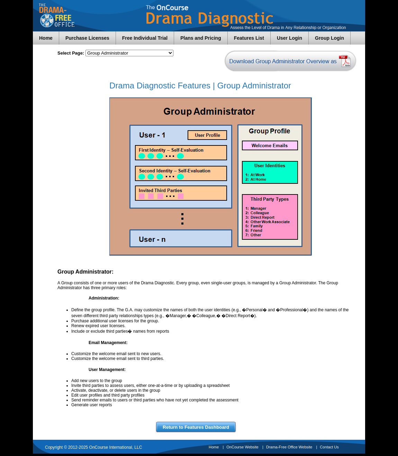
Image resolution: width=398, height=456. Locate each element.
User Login (289, 38)
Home (46, 38)
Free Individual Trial (145, 38)
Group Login (329, 38)
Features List (249, 38)
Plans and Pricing (200, 38)
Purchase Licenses (87, 38)
